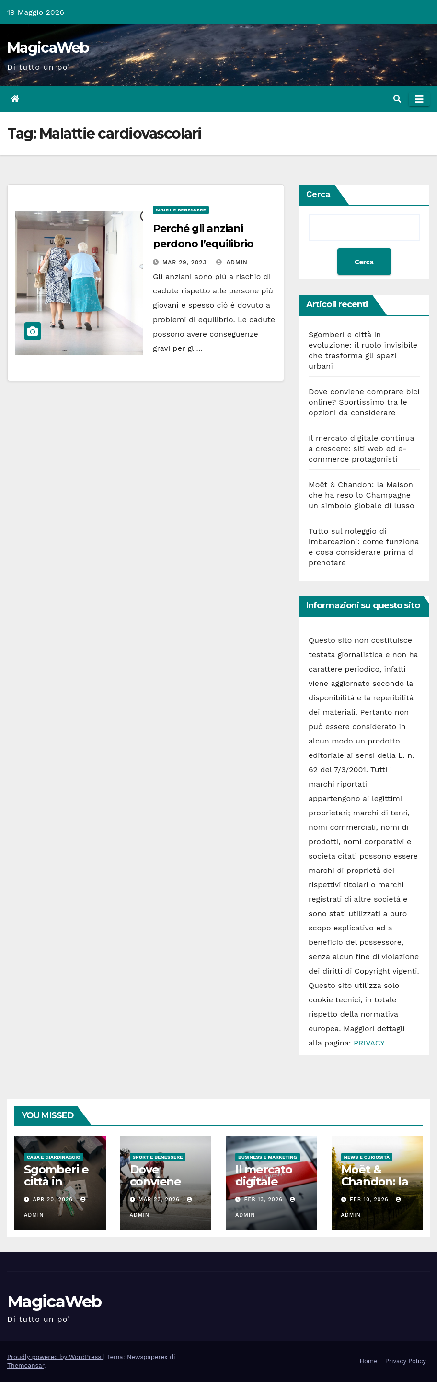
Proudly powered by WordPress (55, 1356)
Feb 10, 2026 (369, 1199)
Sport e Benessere (181, 209)
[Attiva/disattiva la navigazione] (419, 99)
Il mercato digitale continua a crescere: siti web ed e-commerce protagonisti (361, 448)
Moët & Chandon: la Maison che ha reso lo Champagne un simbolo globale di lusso (361, 495)
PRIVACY (369, 1042)
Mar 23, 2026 (159, 1199)
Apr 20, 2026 (53, 1199)
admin (232, 262)
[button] (397, 99)
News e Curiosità (367, 1157)
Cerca (318, 194)
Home (369, 1361)
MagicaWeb (48, 48)
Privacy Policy (405, 1361)
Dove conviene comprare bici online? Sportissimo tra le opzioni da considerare (364, 402)
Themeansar (25, 1365)
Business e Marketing (267, 1157)
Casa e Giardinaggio (53, 1157)
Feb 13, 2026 (263, 1199)
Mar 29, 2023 (184, 262)
